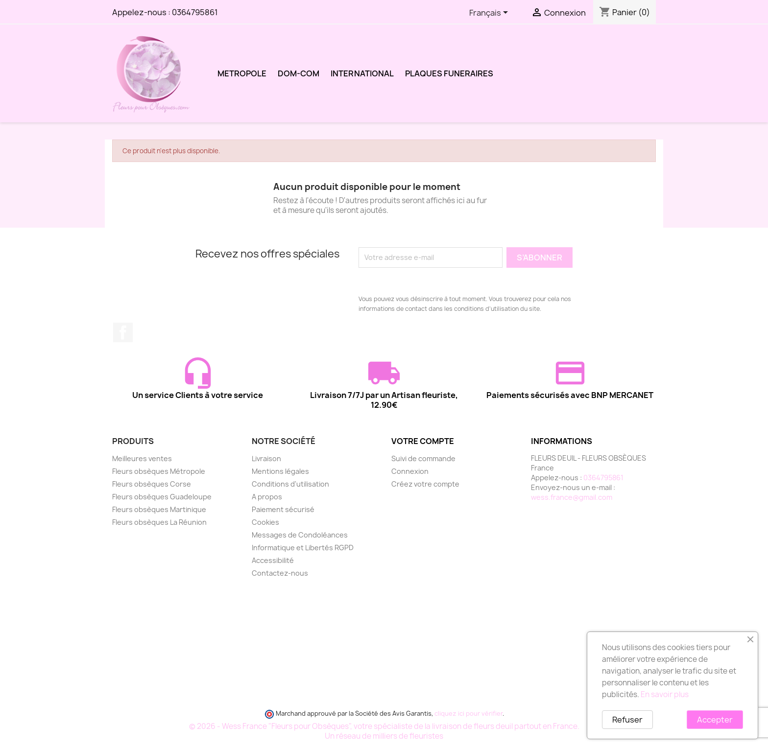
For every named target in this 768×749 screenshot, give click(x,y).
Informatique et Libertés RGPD (303, 547)
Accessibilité (273, 560)
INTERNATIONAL (362, 73)
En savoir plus (665, 694)
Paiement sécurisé (283, 509)
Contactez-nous (280, 573)
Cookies (265, 522)
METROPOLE (241, 73)
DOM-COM (298, 73)
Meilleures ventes (142, 458)
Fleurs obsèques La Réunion (159, 522)
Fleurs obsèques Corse (151, 484)
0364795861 (195, 12)
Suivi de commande (423, 458)
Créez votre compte (425, 484)
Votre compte (422, 441)
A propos (267, 496)
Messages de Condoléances (300, 534)
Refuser (627, 719)
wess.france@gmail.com (571, 497)
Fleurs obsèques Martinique (159, 509)
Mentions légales (280, 471)
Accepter (715, 719)
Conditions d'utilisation (290, 484)
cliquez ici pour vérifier (468, 713)
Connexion (410, 471)
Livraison (266, 458)
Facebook (123, 332)
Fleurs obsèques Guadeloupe (162, 496)
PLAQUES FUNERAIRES (449, 73)
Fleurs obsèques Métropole (158, 471)
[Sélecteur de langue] (490, 13)
